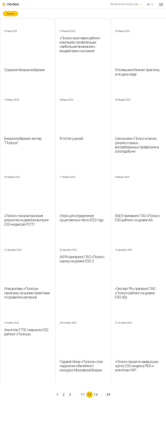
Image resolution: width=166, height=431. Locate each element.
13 (96, 394)
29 (108, 394)
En (148, 4)
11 (83, 394)
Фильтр (10, 14)
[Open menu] (161, 4)
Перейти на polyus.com (124, 4)
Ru (152, 4)
